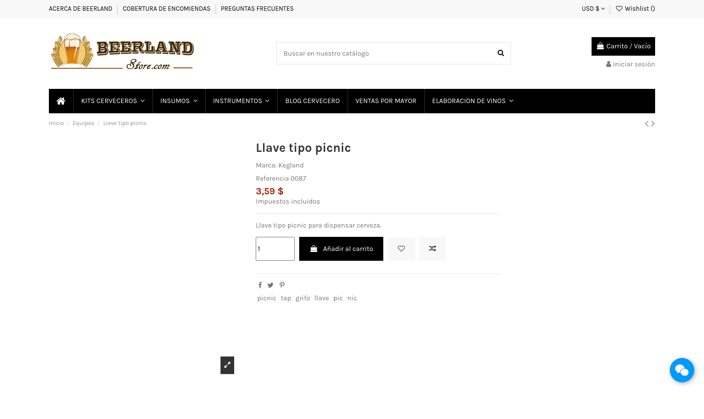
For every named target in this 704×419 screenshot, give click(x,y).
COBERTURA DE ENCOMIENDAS (167, 8)
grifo (303, 298)
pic (338, 298)
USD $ (593, 8)
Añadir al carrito (341, 249)
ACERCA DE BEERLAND (80, 8)
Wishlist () (635, 8)
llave (321, 298)
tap (286, 298)
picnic (266, 298)
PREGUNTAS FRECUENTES (257, 8)
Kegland (291, 165)
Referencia (272, 178)
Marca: (266, 165)
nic (352, 298)
